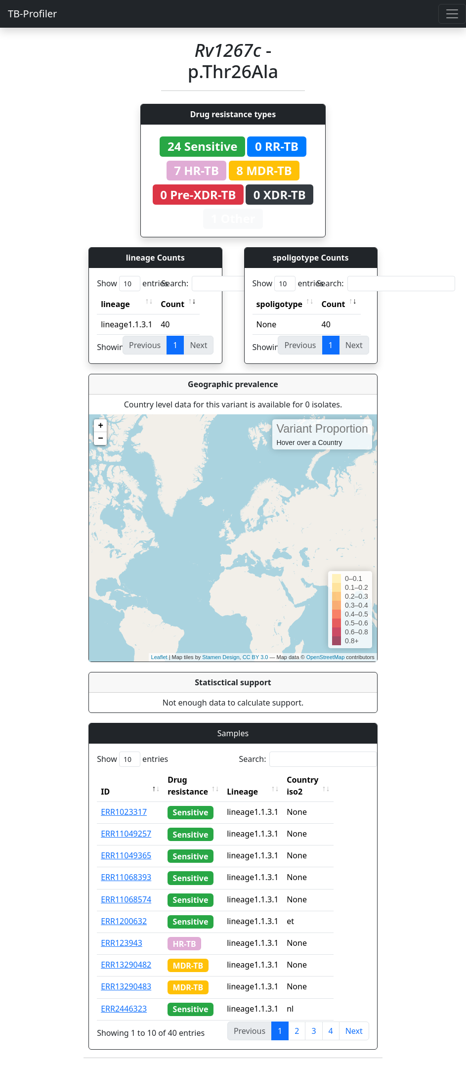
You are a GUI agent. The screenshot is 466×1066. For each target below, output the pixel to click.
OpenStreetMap (325, 657)
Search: (230, 283)
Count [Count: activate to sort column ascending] (172, 304)
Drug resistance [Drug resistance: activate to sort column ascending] (188, 785)
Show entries (132, 283)
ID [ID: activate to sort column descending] (105, 791)
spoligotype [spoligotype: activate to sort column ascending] (279, 304)
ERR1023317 (124, 811)
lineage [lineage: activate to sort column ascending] (115, 304)
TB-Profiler (32, 13)
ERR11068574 (126, 899)
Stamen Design (220, 657)
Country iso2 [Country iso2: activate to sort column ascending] (322, 785)
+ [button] (100, 426)
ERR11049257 (126, 833)
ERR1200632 (124, 921)
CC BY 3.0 (255, 657)
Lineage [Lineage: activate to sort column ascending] (262, 791)
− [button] (100, 438)
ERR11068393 (126, 877)
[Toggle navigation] (452, 14)
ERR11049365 (126, 855)
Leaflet (159, 657)
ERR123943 (121, 942)
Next (354, 1030)
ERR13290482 (126, 964)
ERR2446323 (124, 1008)
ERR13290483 (126, 986)
